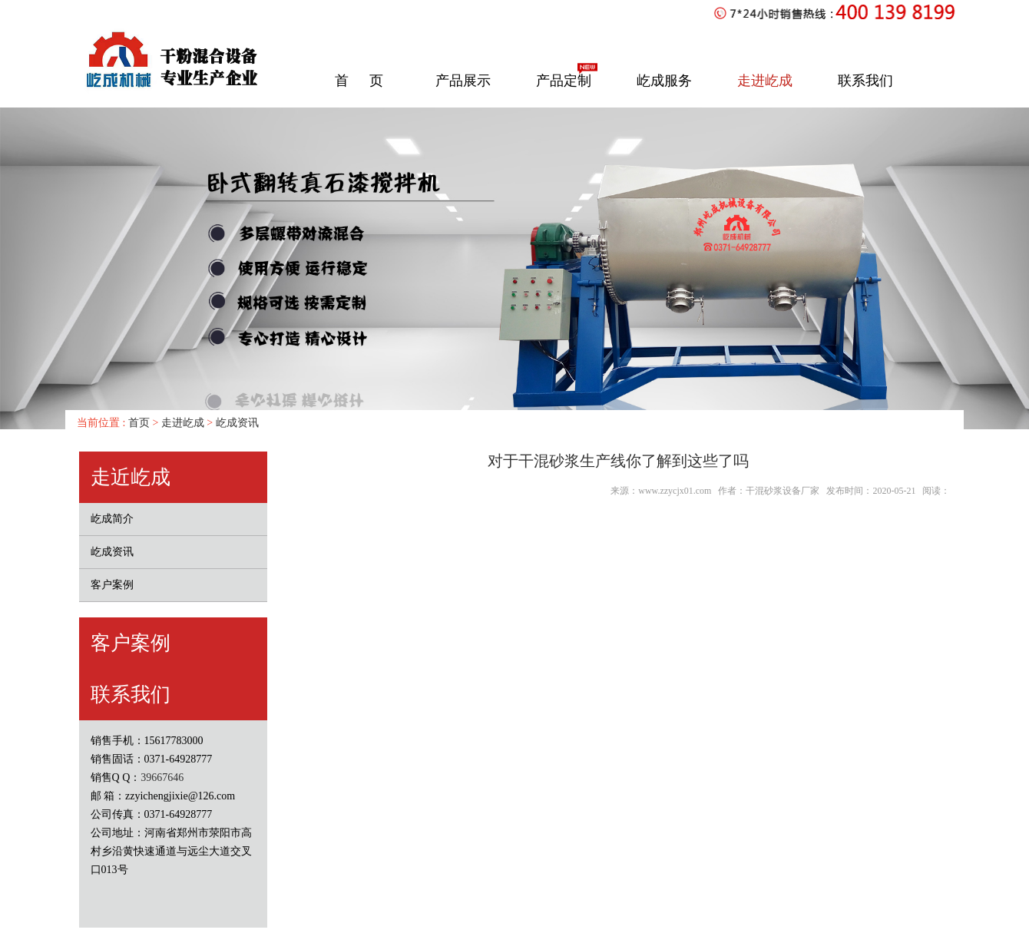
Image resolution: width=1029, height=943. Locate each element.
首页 (137, 422)
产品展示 (463, 80)
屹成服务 (664, 80)
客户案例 (112, 585)
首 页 (359, 80)
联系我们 (865, 80)
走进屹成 (764, 80)
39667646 (162, 777)
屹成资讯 (237, 422)
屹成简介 (112, 518)
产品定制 (563, 80)
